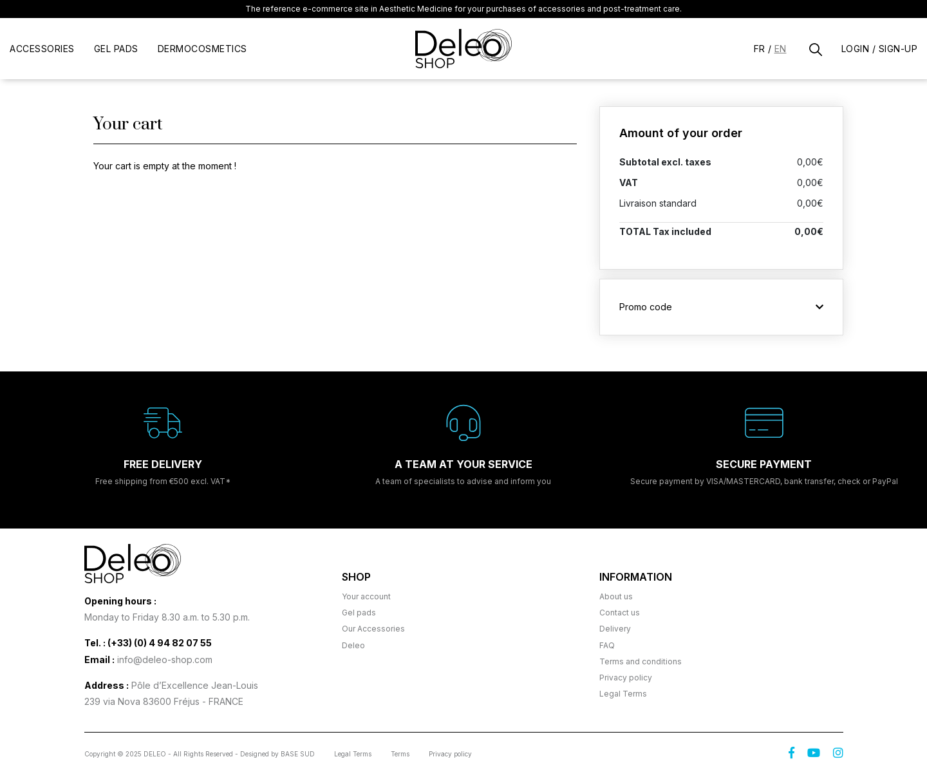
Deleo (353, 645)
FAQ (607, 645)
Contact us (619, 612)
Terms (400, 754)
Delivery (615, 628)
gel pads (116, 48)
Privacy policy (625, 677)
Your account (366, 596)
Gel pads (359, 612)
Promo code (721, 307)
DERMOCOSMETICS (202, 48)
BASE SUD (298, 754)
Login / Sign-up (879, 48)
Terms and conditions (640, 661)
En (780, 48)
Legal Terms (623, 693)
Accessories (42, 48)
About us (616, 596)
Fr (759, 48)
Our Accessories (373, 628)
